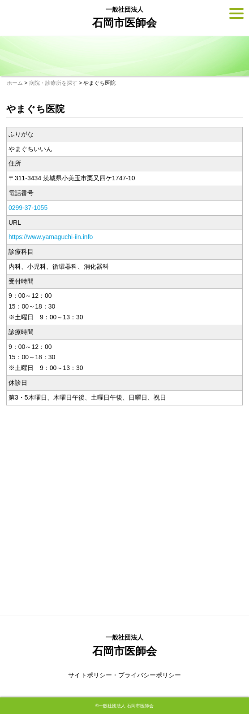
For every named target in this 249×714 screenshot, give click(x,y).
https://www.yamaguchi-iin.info (51, 236)
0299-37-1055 (28, 207)
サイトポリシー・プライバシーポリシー (124, 675)
